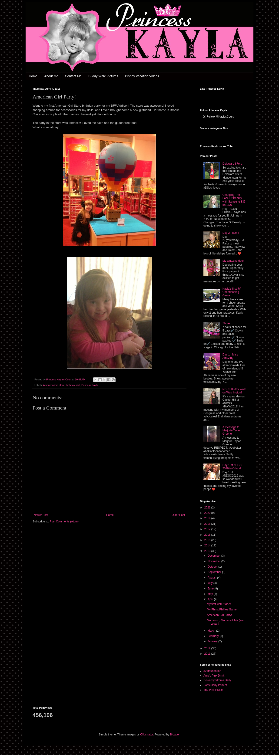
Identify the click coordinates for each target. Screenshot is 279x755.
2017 (207, 529)
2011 (207, 653)
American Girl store (53, 385)
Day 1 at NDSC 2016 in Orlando (232, 467)
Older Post (178, 515)
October (213, 566)
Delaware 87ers (232, 163)
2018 (207, 523)
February (213, 636)
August (212, 577)
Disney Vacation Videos (142, 76)
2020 (207, 513)
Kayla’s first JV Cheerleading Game (232, 292)
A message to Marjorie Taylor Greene (232, 431)
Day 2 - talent (231, 232)
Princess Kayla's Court (59, 379)
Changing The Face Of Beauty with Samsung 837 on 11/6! (234, 200)
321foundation (212, 671)
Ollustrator (146, 734)
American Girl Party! (219, 615)
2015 (207, 540)
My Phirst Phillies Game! (222, 609)
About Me (51, 76)
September (215, 572)
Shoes (226, 323)
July (210, 583)
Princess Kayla (89, 385)
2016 (207, 534)
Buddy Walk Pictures (103, 76)
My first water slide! (219, 604)
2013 (207, 551)
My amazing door (233, 260)
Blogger (174, 734)
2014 (207, 545)
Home (33, 76)
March (212, 630)
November (214, 561)
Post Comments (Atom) (64, 521)
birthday (70, 385)
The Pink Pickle (213, 689)
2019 (207, 518)
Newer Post (41, 515)
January (213, 641)
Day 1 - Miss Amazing (230, 356)
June (211, 588)
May (211, 594)
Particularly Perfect (215, 685)
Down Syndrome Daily (217, 680)
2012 (207, 648)
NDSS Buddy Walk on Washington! (234, 391)
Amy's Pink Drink (213, 675)
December (214, 555)
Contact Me (73, 76)
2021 (207, 507)
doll (78, 385)
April (211, 599)
